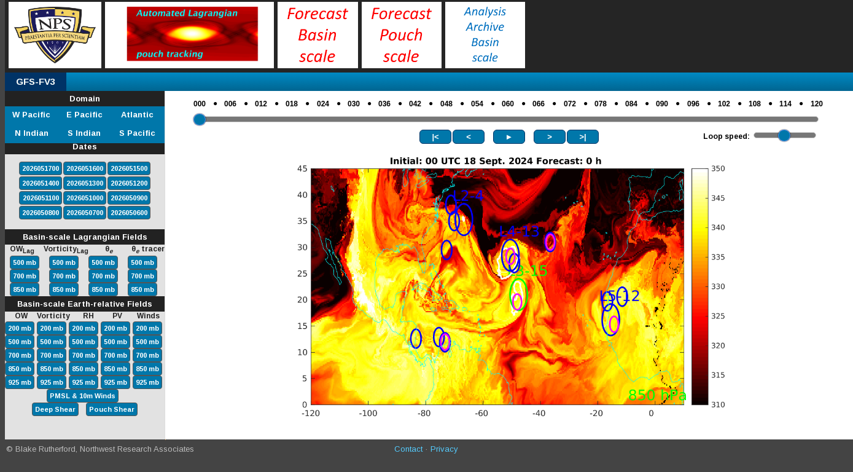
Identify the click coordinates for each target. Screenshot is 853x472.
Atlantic (137, 114)
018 (292, 104)
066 (538, 104)
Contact (408, 449)
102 (724, 104)
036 (384, 104)
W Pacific (31, 114)
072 (570, 104)
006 (230, 104)
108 (755, 104)
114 (785, 104)
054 (477, 104)
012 (261, 104)
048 (446, 104)
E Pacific (84, 114)
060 (508, 104)
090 (662, 104)
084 (631, 104)
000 (199, 104)
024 (323, 104)
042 (415, 104)
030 (354, 104)
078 (600, 104)
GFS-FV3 (35, 81)
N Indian (32, 133)
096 (693, 104)
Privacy (444, 449)
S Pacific (137, 133)
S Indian (84, 133)
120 (817, 104)
